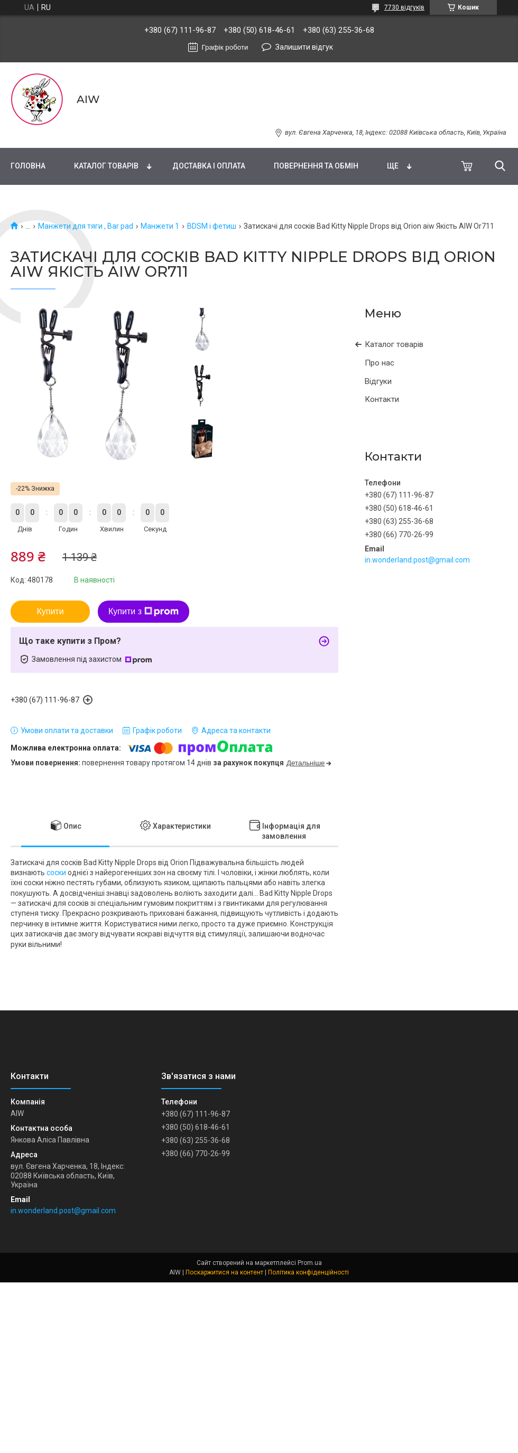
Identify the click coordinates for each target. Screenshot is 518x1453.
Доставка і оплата (208, 166)
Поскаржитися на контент (224, 1272)
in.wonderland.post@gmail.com (417, 560)
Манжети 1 (160, 226)
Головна (28, 166)
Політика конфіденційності (308, 1272)
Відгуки (378, 381)
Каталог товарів (106, 166)
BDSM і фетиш (211, 226)
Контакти (382, 399)
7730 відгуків (404, 7)
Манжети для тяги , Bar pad (85, 226)
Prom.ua (310, 1263)
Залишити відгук (304, 47)
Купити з (143, 611)
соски (56, 872)
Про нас (379, 363)
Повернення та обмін (316, 166)
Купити (49, 611)
